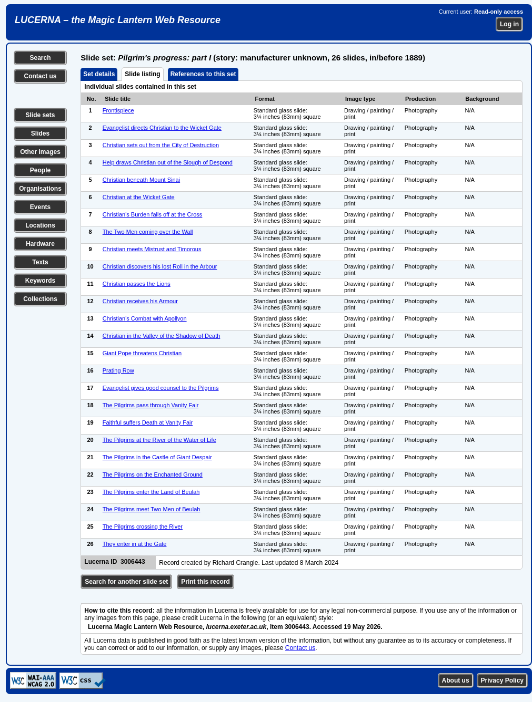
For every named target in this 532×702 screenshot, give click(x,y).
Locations (40, 225)
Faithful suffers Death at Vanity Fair (148, 422)
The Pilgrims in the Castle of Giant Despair (157, 457)
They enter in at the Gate (135, 544)
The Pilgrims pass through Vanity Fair (151, 405)
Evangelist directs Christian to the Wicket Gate (162, 128)
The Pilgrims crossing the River (143, 526)
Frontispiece (118, 110)
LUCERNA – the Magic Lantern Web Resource (117, 20)
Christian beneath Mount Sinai (141, 180)
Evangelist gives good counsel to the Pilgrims (161, 388)
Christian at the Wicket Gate (139, 197)
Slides (40, 133)
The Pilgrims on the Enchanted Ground (153, 474)
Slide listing (142, 74)
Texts (40, 262)
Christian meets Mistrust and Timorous (152, 249)
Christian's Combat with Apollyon (145, 318)
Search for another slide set (126, 581)
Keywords (40, 280)
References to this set (203, 74)
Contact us (40, 76)
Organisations (40, 188)
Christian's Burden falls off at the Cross (153, 214)
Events (40, 207)
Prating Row (118, 370)
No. (91, 99)
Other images (40, 152)
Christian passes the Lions (136, 284)
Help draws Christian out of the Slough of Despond (168, 162)
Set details (99, 74)
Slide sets (40, 115)
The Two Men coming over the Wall (148, 232)
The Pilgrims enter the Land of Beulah (151, 492)
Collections (40, 299)
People (40, 170)
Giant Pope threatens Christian (142, 353)
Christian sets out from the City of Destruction (161, 145)
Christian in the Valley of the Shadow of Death (161, 336)
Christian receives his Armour (140, 301)
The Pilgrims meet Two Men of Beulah (151, 509)
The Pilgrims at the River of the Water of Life (159, 440)
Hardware (40, 243)
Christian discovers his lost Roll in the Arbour (160, 266)
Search (40, 57)
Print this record (205, 581)
